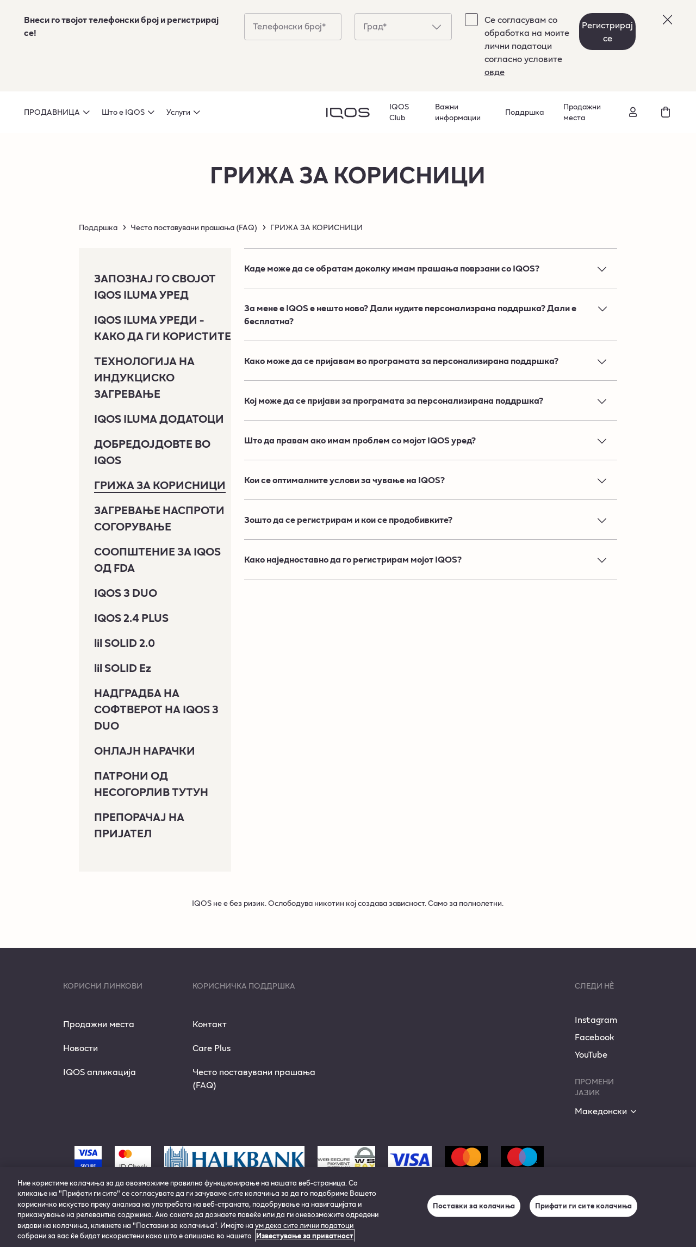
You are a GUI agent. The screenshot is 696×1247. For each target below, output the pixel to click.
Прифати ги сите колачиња (583, 1205)
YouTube (591, 1054)
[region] (348, 1207)
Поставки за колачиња (474, 1205)
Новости (80, 1047)
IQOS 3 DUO (125, 592)
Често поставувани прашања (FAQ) (193, 227)
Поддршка (524, 112)
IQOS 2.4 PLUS (131, 617)
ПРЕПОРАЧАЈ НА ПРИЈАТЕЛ (139, 824)
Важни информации (458, 112)
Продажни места (582, 112)
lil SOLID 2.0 (124, 642)
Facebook (594, 1037)
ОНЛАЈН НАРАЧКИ (144, 750)
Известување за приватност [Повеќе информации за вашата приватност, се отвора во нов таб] (304, 1235)
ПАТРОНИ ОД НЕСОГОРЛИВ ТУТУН (151, 783)
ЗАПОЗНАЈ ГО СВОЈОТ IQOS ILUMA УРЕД (155, 286)
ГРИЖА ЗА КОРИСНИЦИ (160, 485)
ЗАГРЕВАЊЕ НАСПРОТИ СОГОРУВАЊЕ (159, 518)
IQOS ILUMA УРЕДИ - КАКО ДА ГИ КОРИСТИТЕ (162, 327)
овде (494, 71)
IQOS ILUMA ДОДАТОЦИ (159, 418)
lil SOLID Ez (122, 667)
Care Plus (211, 1047)
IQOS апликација (99, 1071)
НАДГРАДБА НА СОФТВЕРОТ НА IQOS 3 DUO (156, 708)
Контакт (209, 1023)
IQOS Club (399, 112)
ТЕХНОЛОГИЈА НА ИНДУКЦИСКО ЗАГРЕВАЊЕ (144, 377)
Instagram (596, 1019)
